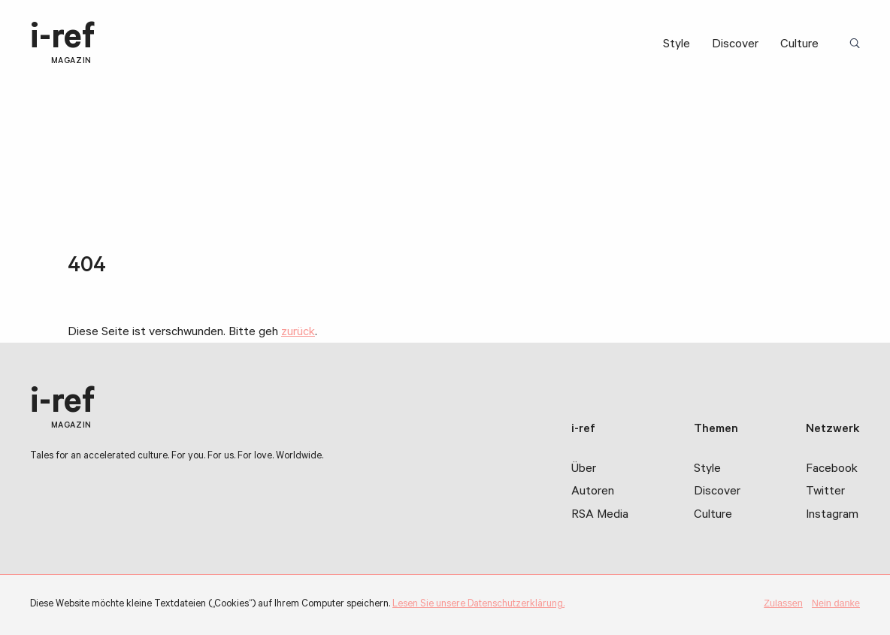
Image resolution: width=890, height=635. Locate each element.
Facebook (832, 469)
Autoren (592, 492)
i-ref (62, 44)
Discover (735, 45)
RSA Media (599, 515)
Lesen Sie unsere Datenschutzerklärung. (478, 605)
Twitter (825, 492)
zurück (298, 333)
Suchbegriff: (857, 44)
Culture (799, 45)
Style (676, 45)
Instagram (832, 515)
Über (583, 469)
